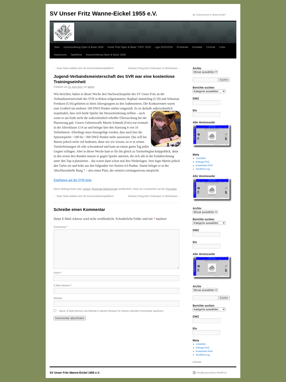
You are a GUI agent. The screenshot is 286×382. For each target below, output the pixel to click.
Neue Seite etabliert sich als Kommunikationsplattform (84, 68)
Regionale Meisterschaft (104, 189)
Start (56, 47)
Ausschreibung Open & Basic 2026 (83, 47)
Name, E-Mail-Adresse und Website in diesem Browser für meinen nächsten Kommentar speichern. (111, 311)
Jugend (86, 189)
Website (58, 298)
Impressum (60, 54)
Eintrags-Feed (202, 161)
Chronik (210, 47)
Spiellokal (76, 54)
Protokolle (182, 47)
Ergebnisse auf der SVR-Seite (73, 180)
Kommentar (61, 227)
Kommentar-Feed (204, 165)
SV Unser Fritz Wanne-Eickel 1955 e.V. (103, 13)
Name (58, 272)
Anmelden (201, 158)
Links (222, 47)
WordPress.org (203, 169)
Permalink (171, 189)
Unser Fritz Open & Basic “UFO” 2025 (129, 47)
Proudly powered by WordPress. (212, 372)
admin (91, 87)
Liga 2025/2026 (164, 47)
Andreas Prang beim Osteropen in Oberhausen (154, 68)
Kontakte (197, 47)
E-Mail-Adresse (63, 285)
